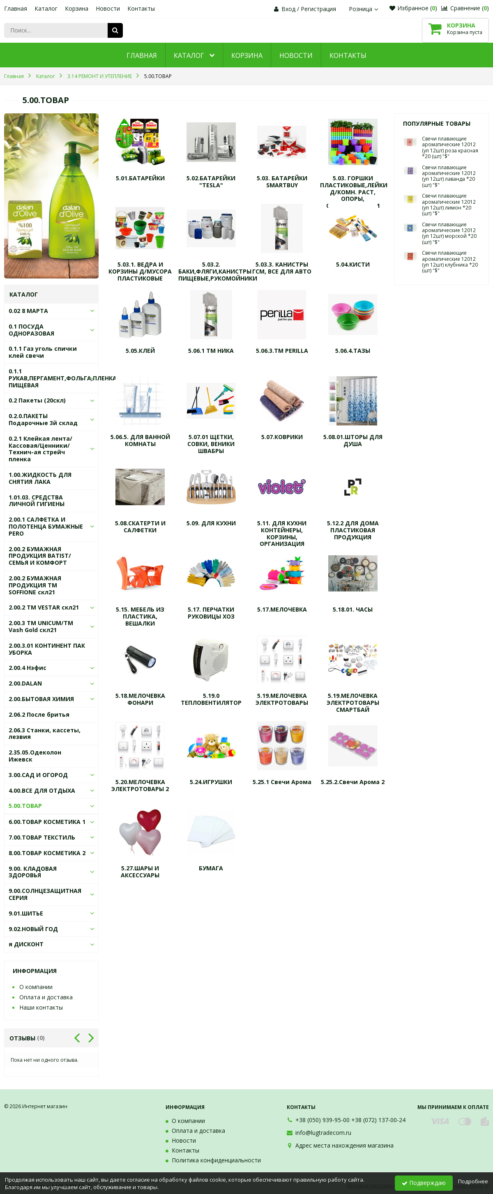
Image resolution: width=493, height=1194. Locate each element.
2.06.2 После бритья (39, 714)
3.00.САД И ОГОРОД (38, 775)
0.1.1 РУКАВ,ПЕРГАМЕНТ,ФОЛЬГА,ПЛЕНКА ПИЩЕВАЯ (63, 378)
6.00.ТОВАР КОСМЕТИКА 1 (47, 822)
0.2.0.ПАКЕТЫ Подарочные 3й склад (43, 419)
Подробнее (473, 1181)
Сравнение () (465, 8)
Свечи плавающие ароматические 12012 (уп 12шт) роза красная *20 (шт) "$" (450, 147)
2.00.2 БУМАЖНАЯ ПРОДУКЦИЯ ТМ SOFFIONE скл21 (35, 585)
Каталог (46, 8)
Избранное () (413, 8)
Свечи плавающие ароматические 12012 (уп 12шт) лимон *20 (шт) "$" (449, 204)
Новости (108, 8)
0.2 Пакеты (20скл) (37, 400)
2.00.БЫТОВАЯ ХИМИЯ (41, 699)
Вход (288, 9)
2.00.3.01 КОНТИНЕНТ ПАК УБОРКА (47, 649)
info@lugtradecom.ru (323, 1132)
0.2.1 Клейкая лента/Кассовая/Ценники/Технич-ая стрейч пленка (40, 449)
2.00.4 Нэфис (27, 668)
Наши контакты (41, 1007)
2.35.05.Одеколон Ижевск (35, 755)
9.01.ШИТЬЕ (26, 913)
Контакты (141, 8)
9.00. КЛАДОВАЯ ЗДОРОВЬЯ (33, 872)
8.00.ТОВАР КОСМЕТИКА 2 (47, 853)
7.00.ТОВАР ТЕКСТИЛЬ (42, 837)
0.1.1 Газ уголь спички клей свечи (43, 352)
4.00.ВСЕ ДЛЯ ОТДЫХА (42, 790)
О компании (36, 987)
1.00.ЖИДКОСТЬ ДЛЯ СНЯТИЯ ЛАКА (40, 478)
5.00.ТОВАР (25, 806)
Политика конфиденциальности (216, 1160)
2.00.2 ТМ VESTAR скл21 (44, 607)
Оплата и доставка (46, 997)
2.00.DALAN (25, 683)
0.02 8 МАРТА (28, 311)
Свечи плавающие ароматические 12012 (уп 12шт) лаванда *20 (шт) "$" (449, 176)
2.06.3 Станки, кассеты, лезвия (45, 733)
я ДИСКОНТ (26, 944)
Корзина (76, 8)
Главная (15, 8)
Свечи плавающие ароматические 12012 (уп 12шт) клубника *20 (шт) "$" (450, 261)
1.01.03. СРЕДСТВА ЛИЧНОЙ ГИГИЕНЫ (37, 500)
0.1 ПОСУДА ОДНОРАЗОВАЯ (31, 329)
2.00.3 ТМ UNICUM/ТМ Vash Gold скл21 (41, 626)
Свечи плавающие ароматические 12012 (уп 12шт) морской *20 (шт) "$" (449, 233)
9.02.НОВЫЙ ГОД (33, 929)
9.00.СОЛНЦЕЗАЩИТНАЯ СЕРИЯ (45, 894)
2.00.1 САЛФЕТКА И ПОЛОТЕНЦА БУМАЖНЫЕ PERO (46, 526)
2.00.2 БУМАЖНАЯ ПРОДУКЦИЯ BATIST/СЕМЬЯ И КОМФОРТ (40, 556)
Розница (364, 9)
